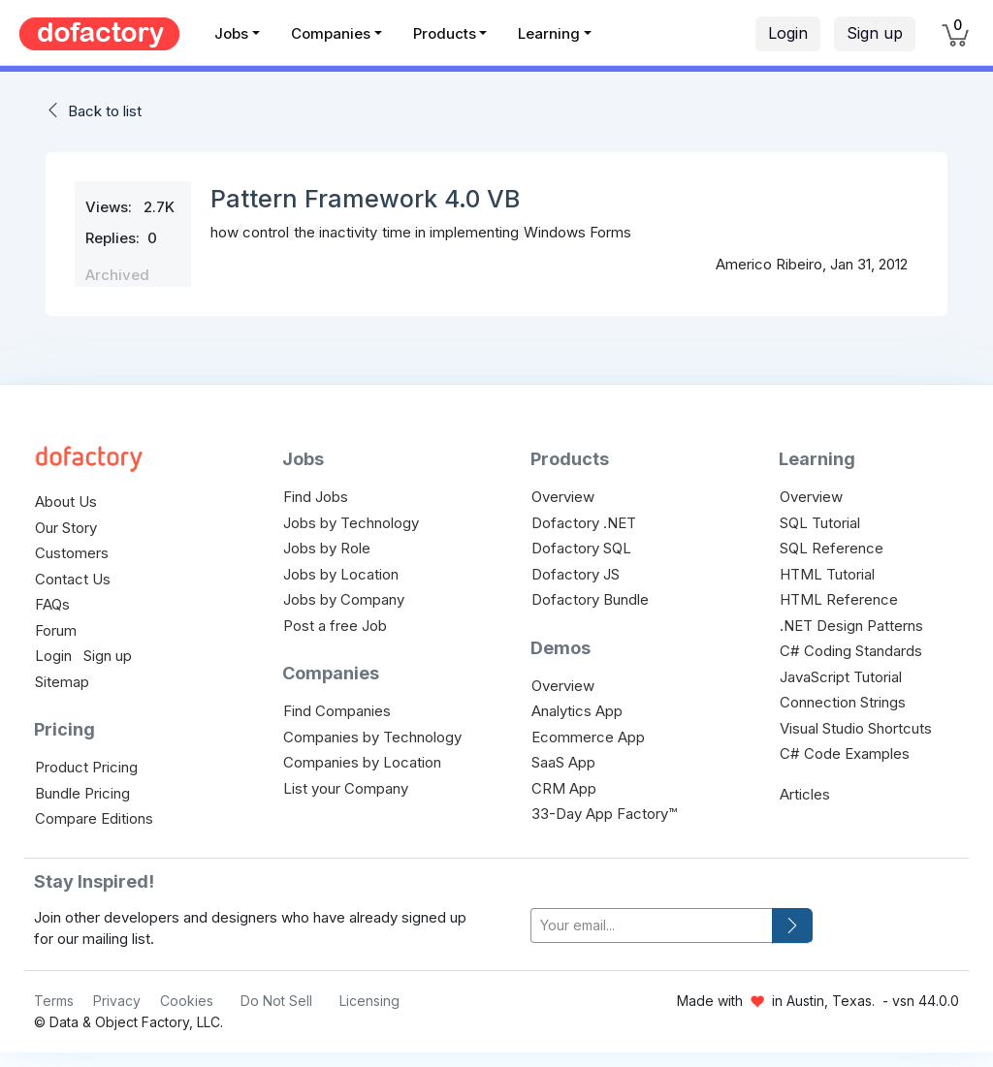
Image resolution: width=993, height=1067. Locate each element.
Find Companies (337, 711)
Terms (54, 1000)
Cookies (186, 1000)
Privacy (117, 1000)
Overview (562, 496)
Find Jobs (315, 496)
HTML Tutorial (827, 574)
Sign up (875, 33)
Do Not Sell (276, 1000)
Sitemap (62, 682)
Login (788, 33)
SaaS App (563, 762)
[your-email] (651, 926)
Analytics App (577, 711)
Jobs (231, 33)
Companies (330, 33)
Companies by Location (362, 762)
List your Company (345, 788)
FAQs (52, 604)
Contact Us (73, 579)
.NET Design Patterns (851, 625)
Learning (549, 33)
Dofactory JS (575, 574)
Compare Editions (94, 818)
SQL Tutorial (820, 523)
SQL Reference (831, 548)
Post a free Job (335, 625)
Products (444, 33)
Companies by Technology (372, 737)
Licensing (369, 1000)
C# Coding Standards (851, 651)
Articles (805, 794)
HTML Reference (839, 599)
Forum (56, 630)
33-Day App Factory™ (604, 813)
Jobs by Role (326, 548)
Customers (72, 553)
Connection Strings (843, 702)
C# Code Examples (845, 753)
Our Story (66, 527)
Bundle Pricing (82, 793)
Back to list (105, 111)
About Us (66, 501)
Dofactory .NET (583, 523)
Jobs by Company (343, 599)
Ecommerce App (588, 737)
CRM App (563, 788)
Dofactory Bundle (590, 599)
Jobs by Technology (351, 523)
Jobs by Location (341, 574)
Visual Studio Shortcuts (856, 728)
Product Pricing (86, 767)
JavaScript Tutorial (841, 677)
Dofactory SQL (581, 548)
